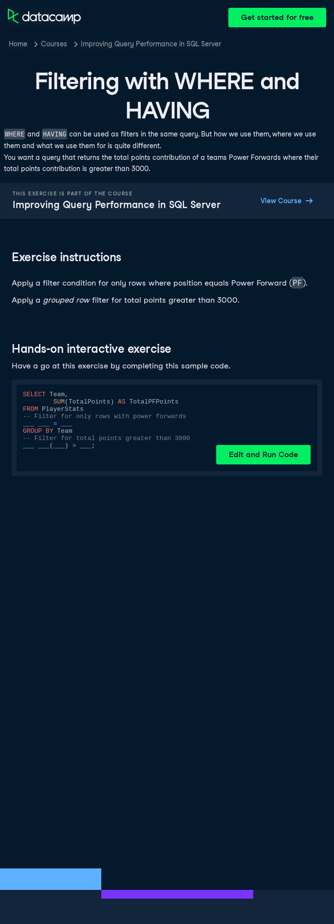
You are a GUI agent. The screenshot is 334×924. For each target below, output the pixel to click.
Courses (54, 44)
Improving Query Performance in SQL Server (151, 44)
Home (18, 44)
